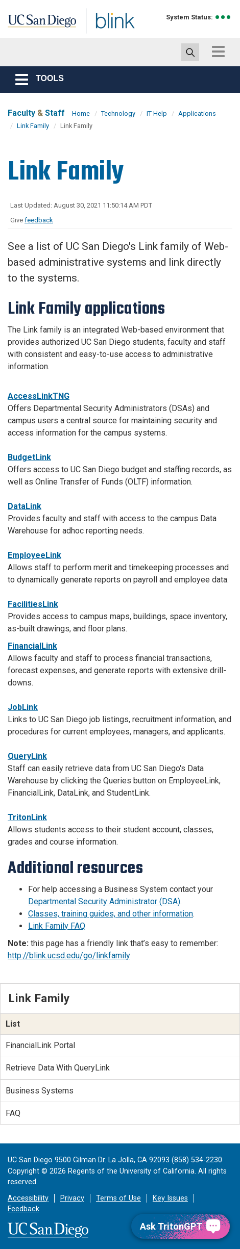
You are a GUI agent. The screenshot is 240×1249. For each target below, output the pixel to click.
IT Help (157, 113)
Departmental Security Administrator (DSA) (104, 901)
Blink (81, 32)
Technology (118, 113)
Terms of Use (118, 1198)
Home (81, 113)
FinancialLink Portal (40, 1045)
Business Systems (40, 1090)
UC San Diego (30, 22)
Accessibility (28, 1198)
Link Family (33, 126)
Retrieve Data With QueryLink (58, 1068)
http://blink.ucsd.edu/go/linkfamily (69, 955)
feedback (39, 220)
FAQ (13, 1113)
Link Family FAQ (56, 926)
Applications (197, 113)
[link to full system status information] (223, 17)
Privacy (72, 1198)
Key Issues (170, 1198)
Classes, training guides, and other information (110, 914)
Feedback (23, 1209)
